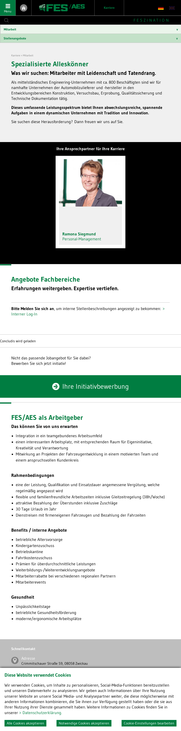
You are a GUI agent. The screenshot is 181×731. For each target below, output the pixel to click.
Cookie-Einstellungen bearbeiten (149, 723)
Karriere (109, 8)
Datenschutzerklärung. (42, 712)
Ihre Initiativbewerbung (95, 386)
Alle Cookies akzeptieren (25, 723)
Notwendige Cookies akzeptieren (84, 723)
